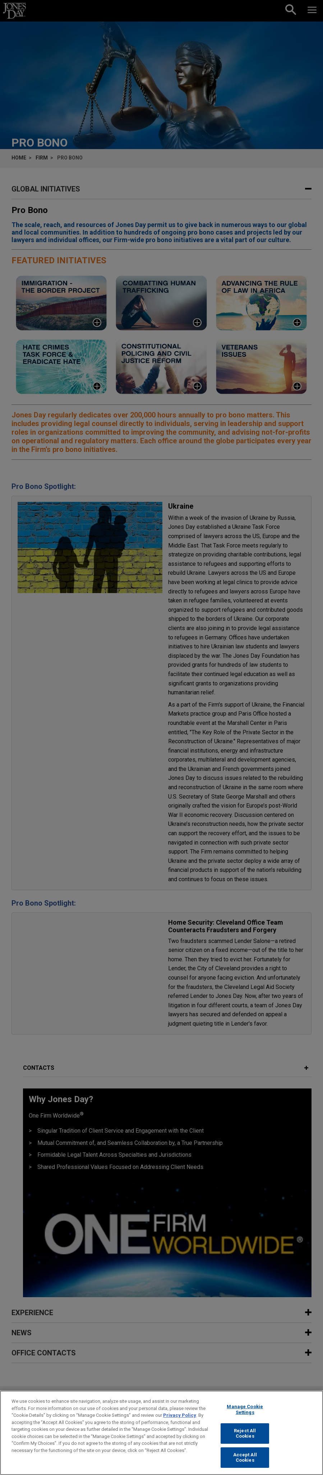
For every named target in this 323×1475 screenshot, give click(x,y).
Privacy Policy (179, 1415)
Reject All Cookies (245, 1433)
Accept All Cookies (245, 1457)
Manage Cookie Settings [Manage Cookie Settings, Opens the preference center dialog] (245, 1409)
